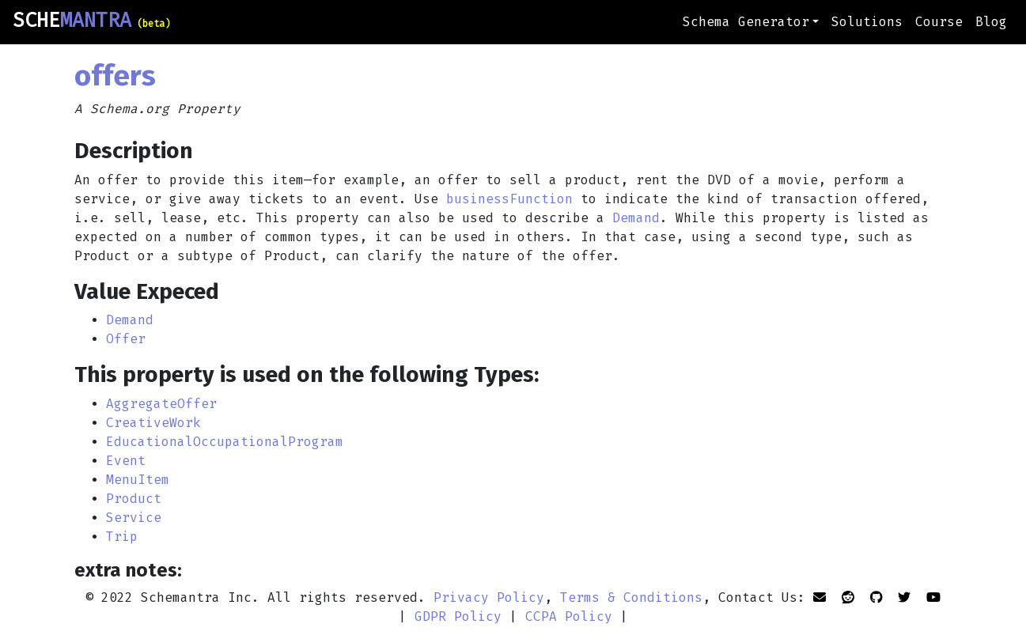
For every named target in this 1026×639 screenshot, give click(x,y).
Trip (122, 536)
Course (939, 21)
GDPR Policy (458, 616)
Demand (636, 217)
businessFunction (509, 198)
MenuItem (137, 479)
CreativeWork (153, 422)
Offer (126, 338)
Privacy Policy (488, 597)
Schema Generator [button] (746, 21)
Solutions (867, 21)
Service (133, 517)
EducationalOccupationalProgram (224, 441)
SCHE (91, 20)
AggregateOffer (161, 403)
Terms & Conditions (631, 597)
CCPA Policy (568, 616)
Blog (991, 21)
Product (133, 498)
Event (126, 460)
